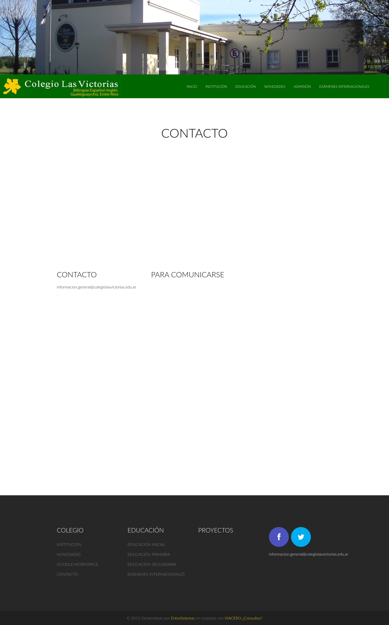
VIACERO (233, 618)
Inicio (192, 86)
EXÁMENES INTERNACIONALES (344, 86)
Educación (245, 86)
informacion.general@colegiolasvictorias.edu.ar (96, 286)
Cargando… (230, 372)
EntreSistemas (183, 618)
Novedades (274, 86)
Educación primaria (149, 554)
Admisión (302, 86)
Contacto (67, 574)
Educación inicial (146, 544)
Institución (216, 86)
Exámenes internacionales (156, 574)
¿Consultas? (252, 618)
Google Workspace (77, 564)
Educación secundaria (152, 564)
